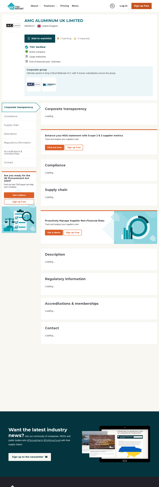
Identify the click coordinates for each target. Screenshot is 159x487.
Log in (123, 6)
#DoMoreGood (52, 440)
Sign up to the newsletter (30, 457)
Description (10, 133)
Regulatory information (17, 142)
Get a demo (19, 195)
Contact (8, 162)
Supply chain (11, 125)
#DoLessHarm (35, 440)
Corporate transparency (18, 107)
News (75, 6)
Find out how (54, 147)
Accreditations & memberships (13, 152)
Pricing (64, 6)
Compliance (10, 116)
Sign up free (141, 6)
